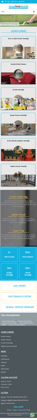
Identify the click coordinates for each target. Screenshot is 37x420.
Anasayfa (4, 356)
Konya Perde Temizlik (24, 410)
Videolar (4, 362)
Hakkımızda (5, 359)
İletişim (3, 372)
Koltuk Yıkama (6, 340)
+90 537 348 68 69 (12, 397)
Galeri (3, 365)
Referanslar (5, 369)
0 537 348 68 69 (17, 2)
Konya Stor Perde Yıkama (17, 325)
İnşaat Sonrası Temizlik (9, 346)
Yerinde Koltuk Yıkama (25, 321)
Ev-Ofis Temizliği (6, 343)
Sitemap (9, 410)
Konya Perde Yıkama (8, 321)
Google (15, 410)
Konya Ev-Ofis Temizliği (9, 323)
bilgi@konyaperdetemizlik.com (17, 400)
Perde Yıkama (6, 336)
